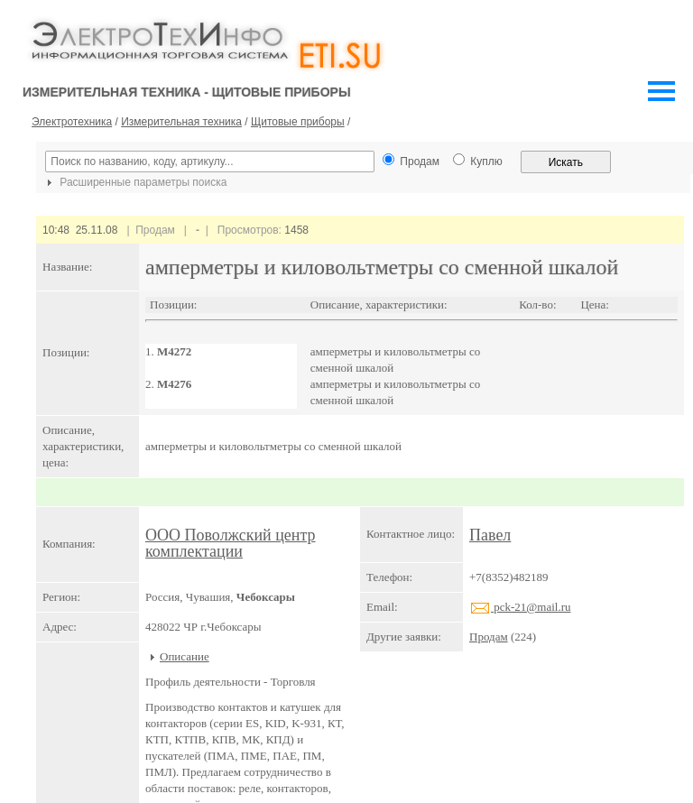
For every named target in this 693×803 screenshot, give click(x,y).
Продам (488, 636)
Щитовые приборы (298, 121)
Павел (490, 535)
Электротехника (72, 121)
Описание (184, 656)
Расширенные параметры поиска (134, 182)
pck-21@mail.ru (520, 607)
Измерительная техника (181, 121)
